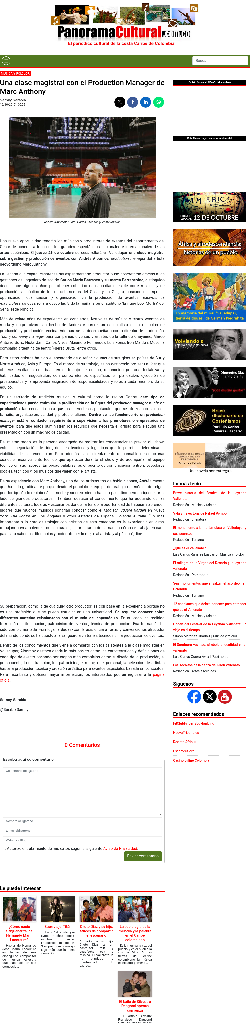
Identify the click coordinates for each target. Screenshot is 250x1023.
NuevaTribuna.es (186, 733)
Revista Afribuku (185, 742)
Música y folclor (15, 73)
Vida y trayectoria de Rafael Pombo (200, 513)
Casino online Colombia (191, 760)
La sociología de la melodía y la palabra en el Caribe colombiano (135, 933)
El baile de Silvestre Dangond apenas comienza (135, 1006)
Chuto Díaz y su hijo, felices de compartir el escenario (96, 931)
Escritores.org (184, 751)
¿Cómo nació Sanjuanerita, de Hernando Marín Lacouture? (19, 933)
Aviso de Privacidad (120, 848)
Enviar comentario (143, 856)
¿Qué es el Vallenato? (189, 548)
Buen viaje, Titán (57, 926)
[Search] (220, 60)
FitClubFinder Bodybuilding (193, 723)
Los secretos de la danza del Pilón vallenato (206, 665)
